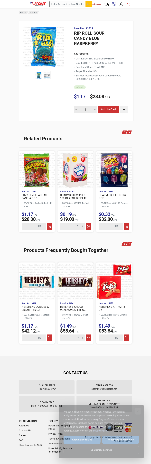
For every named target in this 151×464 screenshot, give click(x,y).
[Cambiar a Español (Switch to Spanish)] (114, 4)
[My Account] (121, 4)
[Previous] (124, 132)
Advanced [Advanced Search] (97, 4)
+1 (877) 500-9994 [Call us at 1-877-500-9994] (46, 389)
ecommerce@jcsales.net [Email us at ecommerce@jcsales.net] (104, 389)
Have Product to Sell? (30, 445)
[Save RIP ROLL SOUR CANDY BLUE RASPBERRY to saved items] (124, 109)
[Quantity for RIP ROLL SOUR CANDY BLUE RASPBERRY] (85, 109)
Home (23, 12)
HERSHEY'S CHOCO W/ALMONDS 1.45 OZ (73, 308)
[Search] (88, 4)
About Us (24, 425)
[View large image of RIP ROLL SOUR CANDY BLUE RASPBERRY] (43, 46)
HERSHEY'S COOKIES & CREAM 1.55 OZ (35, 308)
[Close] (136, 411)
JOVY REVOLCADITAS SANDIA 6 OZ (34, 197)
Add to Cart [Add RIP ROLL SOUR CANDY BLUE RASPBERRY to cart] (108, 109)
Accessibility (55, 443)
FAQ (21, 440)
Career (22, 435)
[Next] (129, 132)
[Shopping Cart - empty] (128, 4)
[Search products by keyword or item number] (70, 4)
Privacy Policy (55, 433)
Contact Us (25, 430)
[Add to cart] (49, 226)
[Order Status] (106, 4)
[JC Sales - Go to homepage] (38, 4)
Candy (33, 12)
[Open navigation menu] (23, 4)
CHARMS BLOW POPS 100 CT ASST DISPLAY (73, 197)
